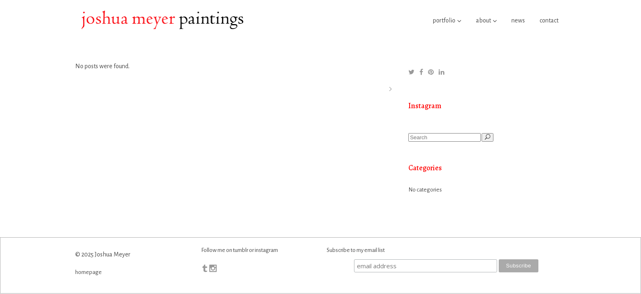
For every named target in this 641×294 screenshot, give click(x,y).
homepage (88, 272)
